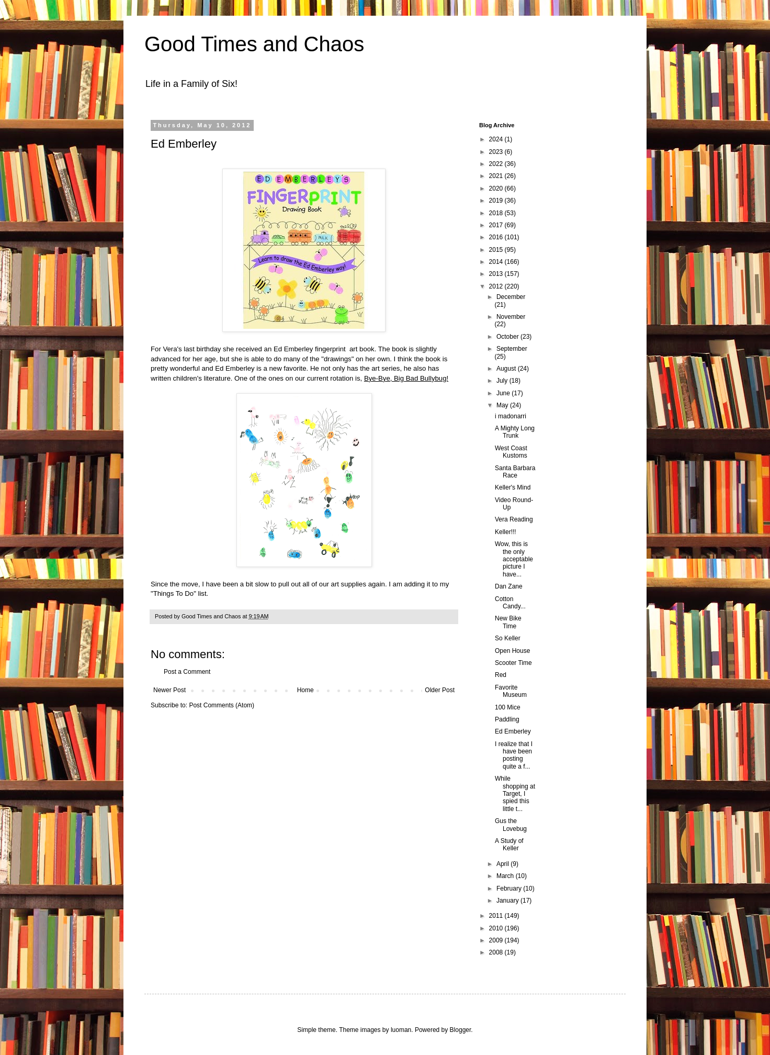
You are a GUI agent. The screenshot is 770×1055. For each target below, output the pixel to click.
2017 (497, 225)
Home (305, 690)
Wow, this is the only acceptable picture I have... (514, 559)
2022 (497, 164)
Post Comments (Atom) (221, 705)
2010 (497, 928)
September (511, 348)
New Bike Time (508, 622)
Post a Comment (187, 671)
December (510, 297)
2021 (497, 176)
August (507, 368)
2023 (497, 152)
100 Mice (507, 707)
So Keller (507, 638)
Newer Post (169, 690)
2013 (497, 273)
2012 (497, 286)
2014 (497, 261)
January (508, 900)
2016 (497, 237)
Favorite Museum (511, 691)
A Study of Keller (509, 844)
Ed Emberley (513, 731)
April (503, 864)
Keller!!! (505, 532)
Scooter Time (513, 663)
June (504, 393)
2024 (497, 139)
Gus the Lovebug (511, 824)
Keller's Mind (512, 487)
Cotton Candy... (510, 602)
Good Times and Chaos (254, 43)
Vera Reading (514, 519)
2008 (497, 952)
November (510, 316)
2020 (497, 188)
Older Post (440, 690)
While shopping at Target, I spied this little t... (515, 794)
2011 (497, 915)
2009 (497, 940)
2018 (497, 213)
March (506, 876)
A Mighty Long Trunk (515, 432)
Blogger (460, 1030)
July (502, 380)
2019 (497, 200)
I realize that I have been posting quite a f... (514, 755)
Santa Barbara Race (515, 471)
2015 (497, 249)
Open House (512, 650)
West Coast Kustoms (511, 452)
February (509, 888)
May (503, 405)
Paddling (507, 719)
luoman (401, 1030)
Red (500, 675)
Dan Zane (509, 586)
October (508, 336)
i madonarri (510, 416)
